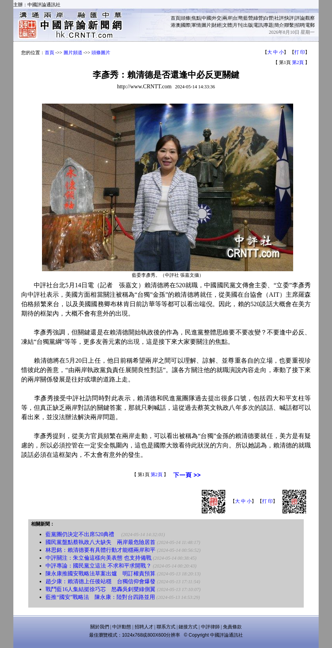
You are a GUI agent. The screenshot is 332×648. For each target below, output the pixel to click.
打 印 (299, 52)
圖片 (206, 25)
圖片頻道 (73, 52)
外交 (216, 18)
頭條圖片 (100, 52)
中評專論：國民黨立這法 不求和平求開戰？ (98, 566)
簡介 (279, 25)
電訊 (258, 25)
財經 (216, 25)
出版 (248, 25)
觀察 (310, 18)
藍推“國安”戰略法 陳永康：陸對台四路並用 (100, 597)
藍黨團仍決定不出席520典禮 (83, 534)
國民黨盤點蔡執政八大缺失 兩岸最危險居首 (100, 542)
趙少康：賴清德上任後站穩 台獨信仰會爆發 (100, 581)
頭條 (185, 18)
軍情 (196, 25)
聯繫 (289, 25)
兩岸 (227, 18)
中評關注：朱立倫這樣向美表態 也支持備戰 (98, 558)
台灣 (237, 18)
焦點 (196, 18)
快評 (289, 18)
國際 (185, 25)
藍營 (248, 18)
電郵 (310, 25)
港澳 (175, 25)
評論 (300, 18)
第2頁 (298, 62)
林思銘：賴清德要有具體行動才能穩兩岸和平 (100, 550)
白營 (268, 18)
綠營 (258, 18)
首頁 (175, 18)
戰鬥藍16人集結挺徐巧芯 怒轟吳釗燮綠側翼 (100, 589)
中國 (206, 18)
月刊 (237, 25)
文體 (227, 25)
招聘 (300, 25)
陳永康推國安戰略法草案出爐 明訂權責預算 (100, 574)
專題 (268, 25)
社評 (279, 18)
